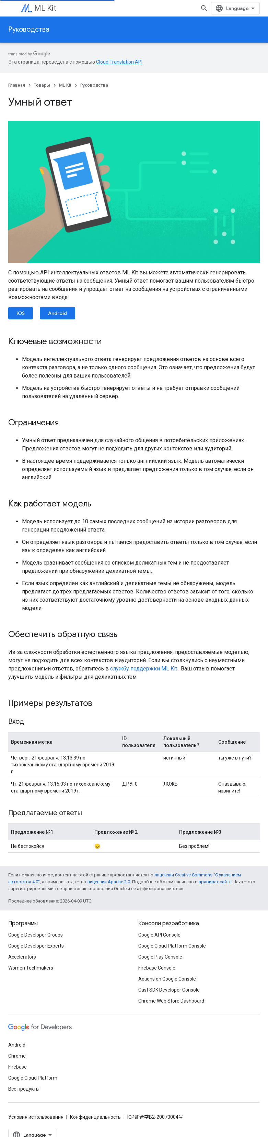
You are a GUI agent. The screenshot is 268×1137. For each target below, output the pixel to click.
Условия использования (35, 1117)
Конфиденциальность (95, 1117)
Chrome (17, 1056)
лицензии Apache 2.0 (108, 881)
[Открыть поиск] (204, 8)
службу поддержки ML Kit (143, 668)
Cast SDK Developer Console (169, 990)
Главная (16, 85)
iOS (20, 313)
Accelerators (22, 957)
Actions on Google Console (167, 979)
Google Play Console (160, 957)
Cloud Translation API (119, 62)
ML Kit (45, 8)
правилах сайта (215, 881)
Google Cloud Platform (32, 1078)
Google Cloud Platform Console (172, 946)
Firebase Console (156, 968)
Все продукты (23, 1089)
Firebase (17, 1067)
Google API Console (159, 935)
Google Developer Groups (35, 935)
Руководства (28, 29)
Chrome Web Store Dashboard (171, 1001)
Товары (42, 85)
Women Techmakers (30, 968)
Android (57, 313)
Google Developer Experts (36, 946)
